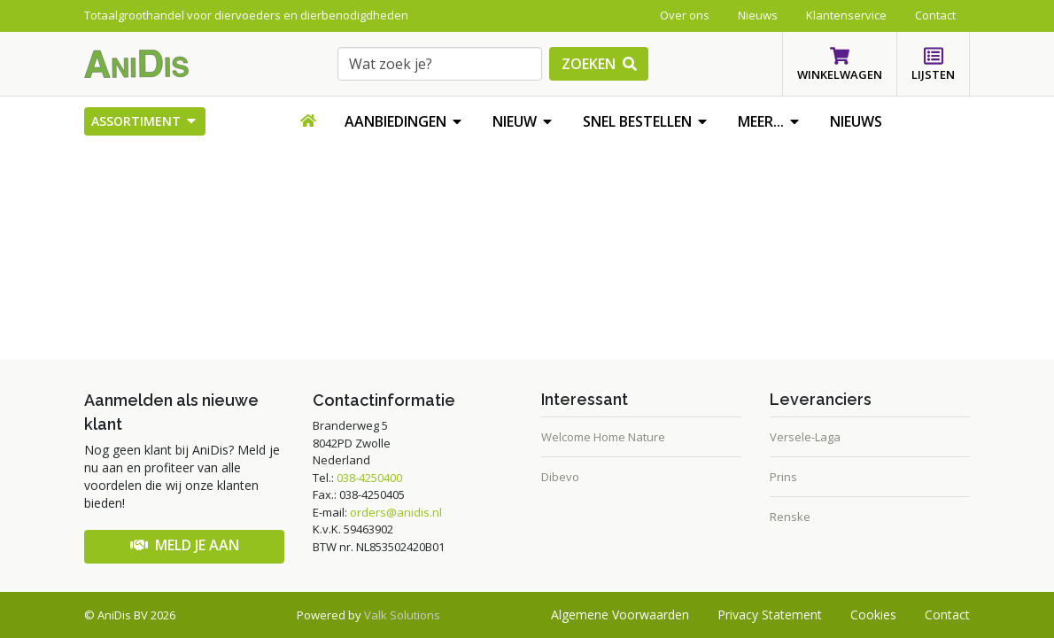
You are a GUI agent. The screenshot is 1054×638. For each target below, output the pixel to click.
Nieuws (856, 121)
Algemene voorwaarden (620, 614)
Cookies (873, 614)
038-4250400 (369, 478)
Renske (790, 517)
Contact (947, 614)
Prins (783, 477)
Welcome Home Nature (603, 437)
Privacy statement (769, 614)
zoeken (599, 64)
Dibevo (560, 477)
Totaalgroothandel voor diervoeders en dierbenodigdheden (246, 15)
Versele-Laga (805, 437)
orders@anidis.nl (396, 512)
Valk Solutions (402, 615)
